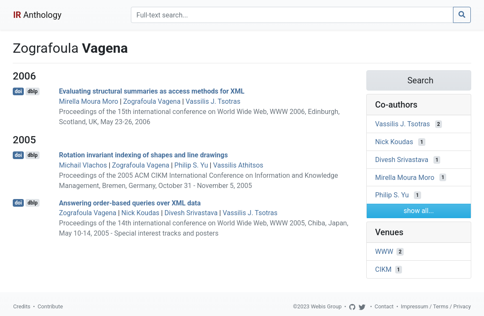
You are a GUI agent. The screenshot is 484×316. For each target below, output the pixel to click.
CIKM (383, 269)
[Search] (292, 15)
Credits (21, 306)
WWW (384, 252)
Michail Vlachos (83, 165)
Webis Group (326, 306)
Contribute (50, 306)
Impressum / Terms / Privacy (436, 306)
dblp (32, 91)
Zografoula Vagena (152, 101)
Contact (384, 306)
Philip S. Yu (191, 165)
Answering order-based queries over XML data (130, 203)
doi (18, 91)
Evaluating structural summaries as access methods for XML (151, 91)
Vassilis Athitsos (238, 165)
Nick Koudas (141, 213)
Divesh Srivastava (191, 213)
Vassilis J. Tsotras (213, 101)
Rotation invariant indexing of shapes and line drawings (143, 155)
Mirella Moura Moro (88, 101)
